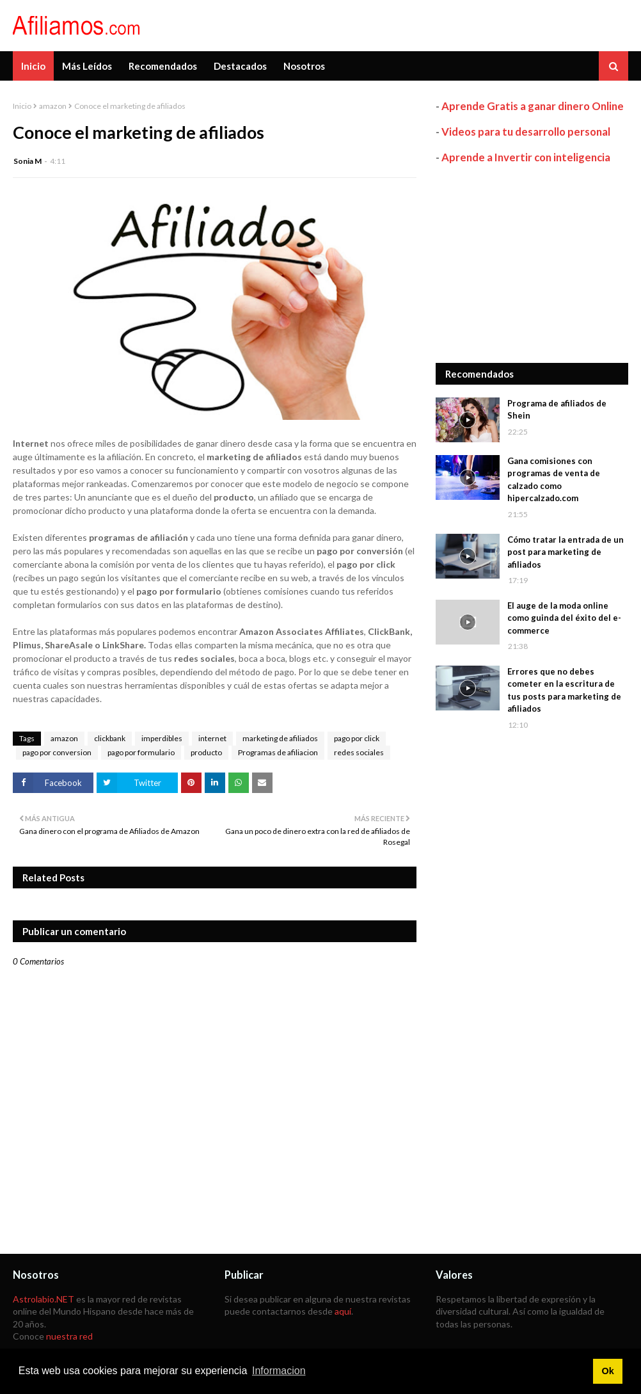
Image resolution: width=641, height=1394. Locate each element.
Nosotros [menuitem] (304, 66)
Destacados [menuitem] (240, 66)
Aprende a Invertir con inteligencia (525, 157)
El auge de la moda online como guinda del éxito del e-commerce (564, 618)
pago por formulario (141, 752)
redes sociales (359, 752)
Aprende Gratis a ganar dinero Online (532, 106)
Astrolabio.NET (43, 1299)
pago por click (356, 738)
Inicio (22, 106)
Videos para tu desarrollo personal (525, 131)
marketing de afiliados (280, 738)
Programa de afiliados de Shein (556, 409)
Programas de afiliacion (278, 752)
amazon (53, 106)
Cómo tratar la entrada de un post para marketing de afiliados (565, 552)
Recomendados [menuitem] (163, 66)
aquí (343, 1311)
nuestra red (69, 1336)
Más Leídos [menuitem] (87, 66)
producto (206, 752)
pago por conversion (56, 752)
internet (212, 738)
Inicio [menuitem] (33, 66)
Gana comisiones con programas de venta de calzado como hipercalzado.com (553, 480)
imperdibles (161, 738)
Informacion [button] (279, 1370)
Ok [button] (607, 1371)
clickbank (109, 738)
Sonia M (27, 161)
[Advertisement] (532, 264)
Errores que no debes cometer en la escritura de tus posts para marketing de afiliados (564, 690)
